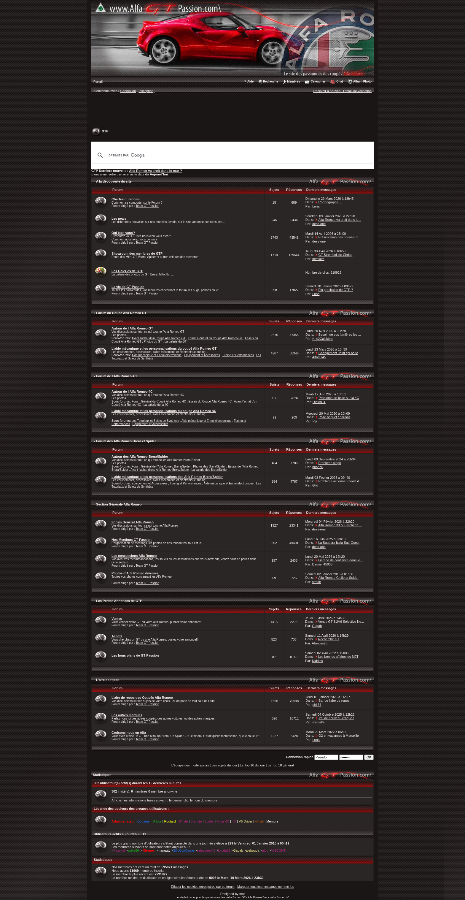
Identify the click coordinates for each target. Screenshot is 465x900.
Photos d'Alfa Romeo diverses (135, 573)
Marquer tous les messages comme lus (265, 886)
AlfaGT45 (319, 357)
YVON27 (161, 874)
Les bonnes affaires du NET (338, 656)
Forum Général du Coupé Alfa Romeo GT (215, 338)
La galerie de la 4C (156, 404)
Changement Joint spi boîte (338, 353)
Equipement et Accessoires (202, 355)
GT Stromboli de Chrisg (335, 254)
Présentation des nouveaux (338, 237)
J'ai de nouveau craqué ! (336, 718)
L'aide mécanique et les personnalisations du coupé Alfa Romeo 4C (164, 411)
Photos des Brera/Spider (209, 466)
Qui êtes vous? (123, 232)
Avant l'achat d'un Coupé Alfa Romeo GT (158, 338)
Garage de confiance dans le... (340, 560)
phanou (317, 467)
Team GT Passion (147, 205)
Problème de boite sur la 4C (339, 398)
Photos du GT (153, 341)
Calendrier (317, 81)
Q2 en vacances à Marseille (339, 735)
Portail (98, 81)
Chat (339, 81)
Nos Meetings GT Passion (132, 539)
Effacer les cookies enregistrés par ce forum (203, 886)
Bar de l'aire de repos (334, 700)
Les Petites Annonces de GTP (119, 601)
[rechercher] (232, 155)
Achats (117, 636)
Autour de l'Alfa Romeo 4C (132, 391)
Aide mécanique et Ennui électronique (156, 355)
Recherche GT (329, 639)
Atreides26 (319, 643)
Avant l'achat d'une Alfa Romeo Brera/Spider (159, 469)
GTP (105, 131)
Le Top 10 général (280, 765)
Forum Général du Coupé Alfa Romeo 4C (159, 401)
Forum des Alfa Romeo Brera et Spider (126, 441)
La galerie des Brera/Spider (209, 469)
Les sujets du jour (224, 765)
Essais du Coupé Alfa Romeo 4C (210, 401)
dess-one (319, 224)
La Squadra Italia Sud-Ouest (338, 542)
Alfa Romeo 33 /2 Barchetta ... (340, 525)
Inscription (145, 91)
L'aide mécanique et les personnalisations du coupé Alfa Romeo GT (164, 348)
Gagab (317, 626)
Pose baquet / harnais (334, 417)
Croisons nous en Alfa (129, 732)
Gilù (315, 485)
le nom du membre (203, 800)
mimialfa (318, 259)
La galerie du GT (176, 341)
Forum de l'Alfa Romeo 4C (116, 376)
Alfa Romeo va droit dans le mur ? (155, 170)
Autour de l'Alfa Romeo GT (132, 328)
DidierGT (319, 402)
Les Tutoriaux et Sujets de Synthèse (155, 420)
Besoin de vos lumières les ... (340, 334)
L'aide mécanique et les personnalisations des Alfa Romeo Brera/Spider (167, 476)
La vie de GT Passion (128, 287)
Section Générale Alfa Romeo (119, 504)
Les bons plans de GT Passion (135, 655)
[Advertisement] (232, 111)
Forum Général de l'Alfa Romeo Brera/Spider (161, 466)
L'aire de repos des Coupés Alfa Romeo (142, 697)
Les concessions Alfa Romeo (134, 555)
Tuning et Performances (238, 355)
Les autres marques (127, 715)
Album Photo (362, 81)
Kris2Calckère (322, 338)
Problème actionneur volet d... (340, 481)
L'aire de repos (107, 680)
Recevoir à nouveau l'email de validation (342, 91)
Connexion (128, 91)
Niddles (317, 661)
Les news (119, 218)
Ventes (117, 618)
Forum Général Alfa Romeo (133, 522)
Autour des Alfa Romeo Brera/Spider (140, 456)
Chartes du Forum (126, 199)
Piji (315, 421)
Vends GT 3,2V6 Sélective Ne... (341, 621)
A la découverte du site (114, 181)
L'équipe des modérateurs (190, 765)
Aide (250, 81)
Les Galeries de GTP (127, 271)
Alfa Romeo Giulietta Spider (338, 577)
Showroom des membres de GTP (137, 253)
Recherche (270, 81)
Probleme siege (330, 463)
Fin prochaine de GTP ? (335, 289)
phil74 (317, 704)
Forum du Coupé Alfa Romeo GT (121, 313)
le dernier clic (178, 800)
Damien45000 (322, 564)
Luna (315, 206)
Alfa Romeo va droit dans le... (339, 219)
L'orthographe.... (330, 202)
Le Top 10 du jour (252, 765)
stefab (316, 582)
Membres (293, 81)
